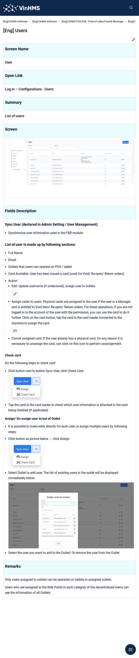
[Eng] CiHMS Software (15, 21)
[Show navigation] (130, 649)
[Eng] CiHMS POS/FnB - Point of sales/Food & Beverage (92, 21)
